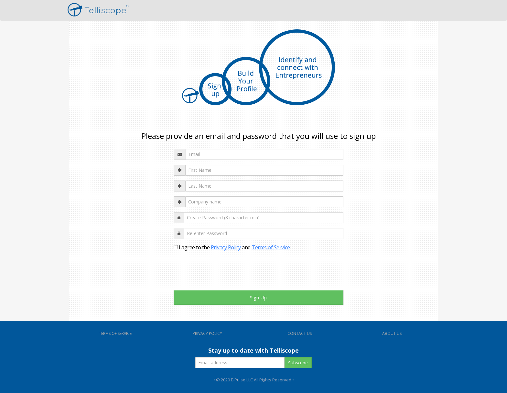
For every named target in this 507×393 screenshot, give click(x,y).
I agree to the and (232, 247)
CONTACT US (299, 333)
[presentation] (223, 272)
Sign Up (258, 297)
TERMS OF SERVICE (115, 333)
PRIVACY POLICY (207, 333)
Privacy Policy (226, 247)
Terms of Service (271, 247)
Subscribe (298, 363)
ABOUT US (392, 333)
